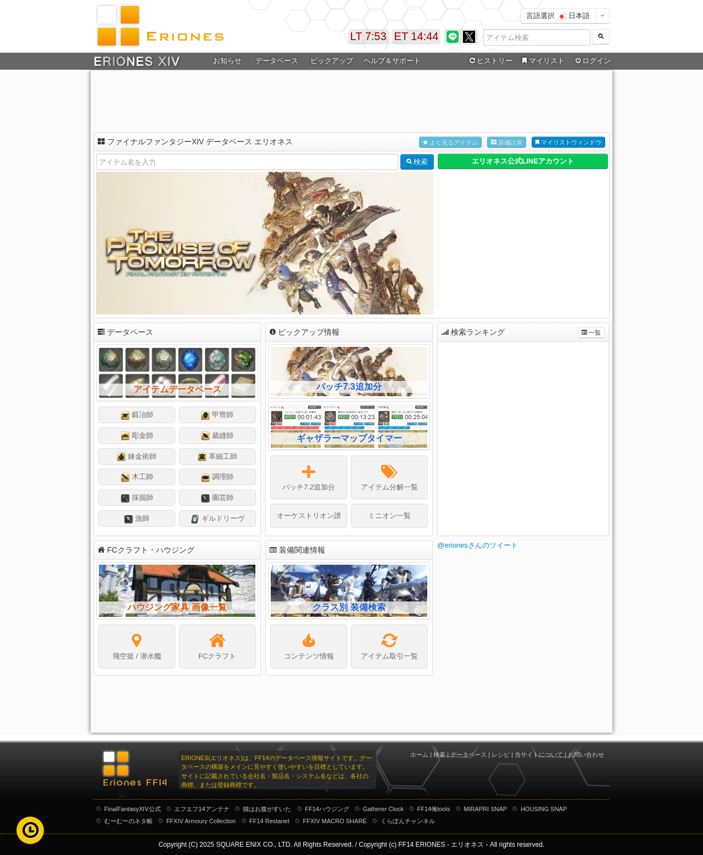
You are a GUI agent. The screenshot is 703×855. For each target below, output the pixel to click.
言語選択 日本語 (558, 16)
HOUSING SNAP (544, 809)
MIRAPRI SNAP (485, 809)
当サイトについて (539, 754)
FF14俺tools (433, 809)
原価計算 (506, 142)
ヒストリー (489, 61)
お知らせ (227, 61)
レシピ (501, 754)
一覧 (591, 332)
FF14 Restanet (269, 821)
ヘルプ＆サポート (392, 61)
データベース (276, 61)
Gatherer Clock (383, 809)
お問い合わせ (586, 754)
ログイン (592, 61)
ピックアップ (331, 61)
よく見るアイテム (450, 142)
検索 (439, 754)
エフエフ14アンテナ (201, 809)
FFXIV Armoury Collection (201, 821)
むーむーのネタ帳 (128, 821)
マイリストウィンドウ (568, 142)
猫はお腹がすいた (267, 809)
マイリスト (542, 61)
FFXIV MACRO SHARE (335, 821)
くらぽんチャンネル (408, 821)
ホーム (419, 754)
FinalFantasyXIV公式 (132, 809)
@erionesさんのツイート (477, 545)
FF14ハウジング (327, 809)
